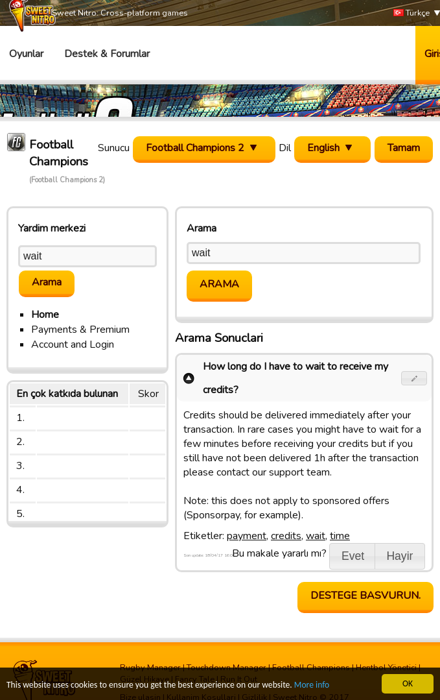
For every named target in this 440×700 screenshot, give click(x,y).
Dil (285, 148)
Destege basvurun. (365, 595)
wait (315, 536)
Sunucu (114, 148)
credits (286, 536)
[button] (414, 378)
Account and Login (72, 344)
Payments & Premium (80, 329)
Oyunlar (26, 54)
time (340, 536)
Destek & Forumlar (107, 54)
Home (45, 315)
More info (311, 685)
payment (246, 536)
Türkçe (411, 13)
